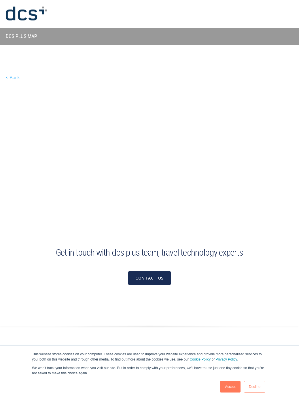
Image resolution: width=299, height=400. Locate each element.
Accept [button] (230, 387)
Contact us (149, 278)
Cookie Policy (200, 359)
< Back (13, 77)
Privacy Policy (226, 359)
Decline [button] (254, 387)
